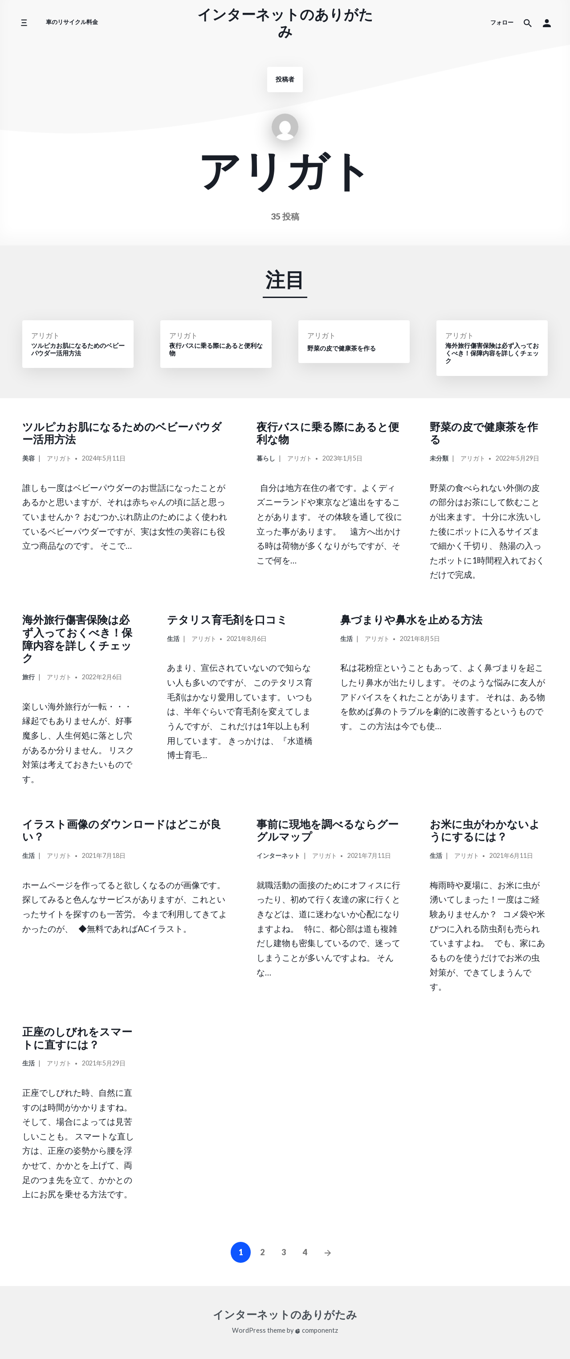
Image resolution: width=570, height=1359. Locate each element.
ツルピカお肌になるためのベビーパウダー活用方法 (122, 433)
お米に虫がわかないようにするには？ (485, 830)
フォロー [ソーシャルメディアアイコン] (501, 22)
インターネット (278, 855)
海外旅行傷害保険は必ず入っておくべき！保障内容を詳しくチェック (77, 638)
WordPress (249, 1330)
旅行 (28, 677)
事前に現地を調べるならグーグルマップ (327, 830)
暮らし (265, 458)
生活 (173, 638)
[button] (546, 23)
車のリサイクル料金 (72, 21)
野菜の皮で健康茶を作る (484, 433)
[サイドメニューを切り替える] (24, 23)
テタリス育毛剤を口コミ (227, 619)
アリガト (45, 335)
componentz (316, 1330)
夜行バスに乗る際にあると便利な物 (327, 433)
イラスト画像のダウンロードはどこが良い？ (121, 830)
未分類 (439, 458)
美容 (28, 458)
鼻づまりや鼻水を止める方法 (411, 619)
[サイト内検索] (527, 23)
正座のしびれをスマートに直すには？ (77, 1038)
